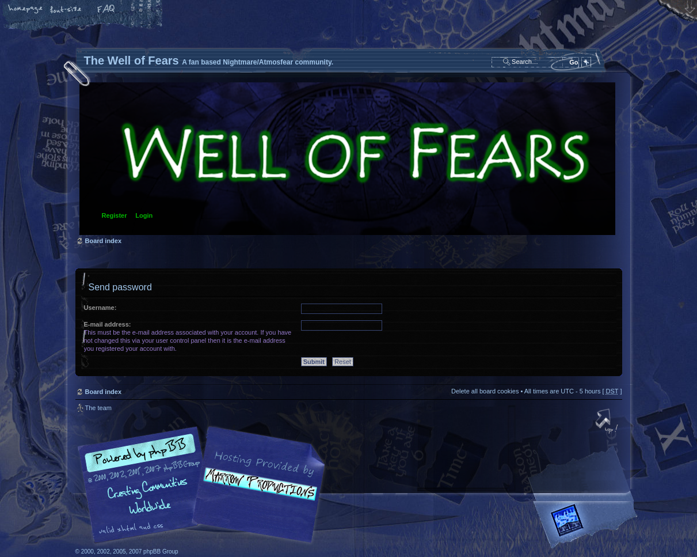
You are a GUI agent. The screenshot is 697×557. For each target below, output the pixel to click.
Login (144, 215)
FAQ (106, 10)
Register (114, 215)
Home (26, 10)
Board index (347, 158)
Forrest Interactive (587, 525)
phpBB (204, 485)
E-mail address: (107, 324)
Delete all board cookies (485, 391)
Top (607, 422)
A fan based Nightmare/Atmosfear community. (257, 493)
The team (98, 407)
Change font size (66, 10)
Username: (100, 307)
